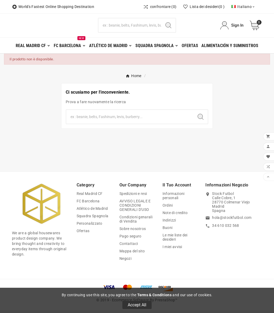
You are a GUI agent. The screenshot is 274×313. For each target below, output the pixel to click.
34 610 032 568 (225, 228)
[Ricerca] (129, 27)
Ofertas (83, 233)
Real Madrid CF (90, 196)
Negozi (125, 261)
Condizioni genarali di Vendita (135, 222)
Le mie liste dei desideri (175, 240)
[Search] (168, 27)
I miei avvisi (172, 249)
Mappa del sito (132, 254)
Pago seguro (130, 239)
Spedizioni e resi (133, 196)
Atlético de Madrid (92, 211)
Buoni (168, 230)
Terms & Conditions (154, 295)
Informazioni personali (174, 198)
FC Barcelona (88, 204)
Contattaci (128, 246)
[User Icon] (231, 27)
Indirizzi (169, 223)
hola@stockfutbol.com (231, 220)
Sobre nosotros (132, 231)
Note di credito (175, 215)
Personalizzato (89, 226)
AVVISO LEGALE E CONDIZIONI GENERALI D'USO (135, 208)
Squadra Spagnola (93, 218)
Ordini (168, 208)
